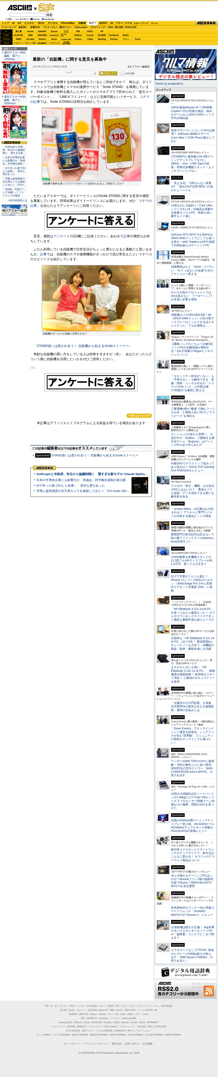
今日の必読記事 (73, 1031)
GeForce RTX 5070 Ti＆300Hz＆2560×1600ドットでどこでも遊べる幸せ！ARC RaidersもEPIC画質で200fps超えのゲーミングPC (193, 240)
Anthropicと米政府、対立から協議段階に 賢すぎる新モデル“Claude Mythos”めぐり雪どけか (102, 474)
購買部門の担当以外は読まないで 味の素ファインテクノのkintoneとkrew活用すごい (194, 538)
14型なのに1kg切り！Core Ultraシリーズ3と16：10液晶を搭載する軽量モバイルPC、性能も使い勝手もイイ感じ (192, 211)
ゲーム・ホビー (47, 7)
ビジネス (29, 23)
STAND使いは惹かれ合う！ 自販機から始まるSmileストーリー (94, 455)
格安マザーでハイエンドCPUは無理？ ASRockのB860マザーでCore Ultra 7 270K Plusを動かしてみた (193, 136)
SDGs (111, 27)
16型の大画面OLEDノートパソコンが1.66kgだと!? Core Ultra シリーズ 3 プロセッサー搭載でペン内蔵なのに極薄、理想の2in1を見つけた (193, 801)
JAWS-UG (83, 1014)
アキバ (119, 23)
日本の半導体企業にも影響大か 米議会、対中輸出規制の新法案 (81, 480)
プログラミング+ (98, 27)
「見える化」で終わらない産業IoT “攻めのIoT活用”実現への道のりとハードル (192, 186)
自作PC (103, 23)
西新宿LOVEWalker (99, 1035)
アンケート (61, 236)
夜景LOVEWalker (118, 1035)
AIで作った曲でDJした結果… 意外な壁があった (70, 485)
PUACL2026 (131, 27)
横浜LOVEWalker (80, 1035)
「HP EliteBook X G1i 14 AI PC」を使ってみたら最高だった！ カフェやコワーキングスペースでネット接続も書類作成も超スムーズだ (193, 614)
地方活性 (119, 27)
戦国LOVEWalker (173, 1035)
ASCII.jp (19, 7)
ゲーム (154, 23)
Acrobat (30, 39)
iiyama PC (103, 1010)
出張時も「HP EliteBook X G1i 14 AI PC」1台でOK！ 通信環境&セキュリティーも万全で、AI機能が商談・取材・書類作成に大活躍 (192, 643)
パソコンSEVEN (66, 31)
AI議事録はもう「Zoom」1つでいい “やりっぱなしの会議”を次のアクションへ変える (192, 270)
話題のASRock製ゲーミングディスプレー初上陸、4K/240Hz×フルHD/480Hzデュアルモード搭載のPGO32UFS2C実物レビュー (192, 826)
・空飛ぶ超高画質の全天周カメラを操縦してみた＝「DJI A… (14, 181)
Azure (54, 39)
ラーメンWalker (43, 1035)
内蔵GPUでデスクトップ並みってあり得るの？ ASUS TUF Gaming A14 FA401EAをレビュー (193, 467)
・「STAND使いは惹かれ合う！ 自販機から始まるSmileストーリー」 (81, 346)
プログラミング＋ (127, 1026)
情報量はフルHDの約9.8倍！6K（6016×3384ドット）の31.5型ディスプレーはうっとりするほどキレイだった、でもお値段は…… (192, 320)
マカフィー (18, 43)
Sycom (54, 31)
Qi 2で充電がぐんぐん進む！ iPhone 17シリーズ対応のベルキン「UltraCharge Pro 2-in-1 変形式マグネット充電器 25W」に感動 (192, 583)
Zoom (137, 39)
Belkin (126, 35)
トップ (5, 23)
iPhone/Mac (68, 23)
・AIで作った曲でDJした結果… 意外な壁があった (14, 171)
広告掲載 (147, 1043)
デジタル (53, 23)
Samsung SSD (65, 1022)
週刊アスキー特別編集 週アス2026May (15, 56)
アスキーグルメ (50, 27)
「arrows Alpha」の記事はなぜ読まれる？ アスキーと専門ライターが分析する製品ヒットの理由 (192, 512)
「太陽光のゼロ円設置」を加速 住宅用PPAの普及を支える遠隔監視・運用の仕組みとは (192, 706)
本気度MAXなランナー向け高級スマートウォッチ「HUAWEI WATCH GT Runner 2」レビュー (193, 911)
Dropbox (78, 39)
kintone (42, 39)
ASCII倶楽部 (206, 23)
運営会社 (117, 1043)
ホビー (92, 23)
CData (90, 39)
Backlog (102, 39)
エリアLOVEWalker (61, 1035)
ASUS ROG (42, 35)
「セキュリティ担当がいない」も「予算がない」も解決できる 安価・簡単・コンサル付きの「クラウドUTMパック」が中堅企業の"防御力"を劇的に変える (192, 383)
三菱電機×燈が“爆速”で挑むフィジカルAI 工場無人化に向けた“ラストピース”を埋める (193, 412)
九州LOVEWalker (136, 1035)
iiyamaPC (42, 31)
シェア (68, 72)
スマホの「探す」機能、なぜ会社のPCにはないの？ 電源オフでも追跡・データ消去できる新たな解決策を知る (192, 491)
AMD (30, 35)
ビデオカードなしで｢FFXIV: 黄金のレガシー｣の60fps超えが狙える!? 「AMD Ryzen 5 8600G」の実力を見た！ (192, 955)
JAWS (18, 39)
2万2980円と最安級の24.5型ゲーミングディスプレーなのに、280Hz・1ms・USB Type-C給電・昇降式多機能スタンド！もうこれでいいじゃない (192, 163)
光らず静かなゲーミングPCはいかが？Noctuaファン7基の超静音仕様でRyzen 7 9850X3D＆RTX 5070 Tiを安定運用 (192, 881)
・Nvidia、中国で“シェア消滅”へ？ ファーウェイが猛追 (14, 192)
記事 (126, 236)
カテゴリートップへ (139, 416)
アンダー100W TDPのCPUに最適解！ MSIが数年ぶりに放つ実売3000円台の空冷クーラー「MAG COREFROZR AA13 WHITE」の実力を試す (192, 768)
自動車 (82, 23)
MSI (78, 31)
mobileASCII (120, 1031)
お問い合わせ (132, 1043)
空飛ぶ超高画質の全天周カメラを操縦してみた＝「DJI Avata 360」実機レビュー (92, 491)
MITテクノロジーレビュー (140, 1031)
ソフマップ (54, 43)
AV (112, 23)
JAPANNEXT (42, 43)
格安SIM (22, 27)
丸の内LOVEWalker (154, 1035)
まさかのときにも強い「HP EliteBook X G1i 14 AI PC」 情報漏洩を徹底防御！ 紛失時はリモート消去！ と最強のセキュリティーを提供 (193, 674)
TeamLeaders (81, 27)
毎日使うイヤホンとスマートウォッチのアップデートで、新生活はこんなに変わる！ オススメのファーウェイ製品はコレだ (193, 855)
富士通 (18, 31)
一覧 (94, 73)
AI (13, 23)
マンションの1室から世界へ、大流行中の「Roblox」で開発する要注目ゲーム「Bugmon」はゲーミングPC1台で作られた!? (193, 440)
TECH (40, 23)
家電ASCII (35, 27)
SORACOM (97, 1022)
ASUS (90, 31)
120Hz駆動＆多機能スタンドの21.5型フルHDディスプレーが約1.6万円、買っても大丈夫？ (191, 560)
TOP (47, 1006)
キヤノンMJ (30, 43)
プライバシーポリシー (96, 1043)
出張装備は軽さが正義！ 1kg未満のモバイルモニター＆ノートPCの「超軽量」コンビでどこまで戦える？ (192, 932)
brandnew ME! (66, 43)
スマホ (128, 23)
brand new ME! (129, 1018)
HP (102, 31)
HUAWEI (102, 35)
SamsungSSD (64, 35)
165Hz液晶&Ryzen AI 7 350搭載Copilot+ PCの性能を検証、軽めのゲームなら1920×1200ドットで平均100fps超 (192, 113)
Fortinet (114, 39)
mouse (30, 31)
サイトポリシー (72, 1043)
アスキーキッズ (8, 27)
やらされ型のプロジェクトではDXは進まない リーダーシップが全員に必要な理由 (191, 296)
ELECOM (18, 35)
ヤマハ (126, 39)
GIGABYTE (54, 35)
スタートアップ (141, 23)
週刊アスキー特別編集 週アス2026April (15, 100)
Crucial (90, 35)
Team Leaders (110, 1026)
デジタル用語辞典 (104, 1031)
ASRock (78, 35)
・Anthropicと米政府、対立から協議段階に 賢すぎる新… (14, 149)
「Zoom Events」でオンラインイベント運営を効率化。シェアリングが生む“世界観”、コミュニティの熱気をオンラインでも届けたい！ (192, 735)
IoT (19, 23)
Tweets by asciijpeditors (169, 83)
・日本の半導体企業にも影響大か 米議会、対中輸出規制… (14, 160)
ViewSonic (114, 35)
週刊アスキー (65, 27)
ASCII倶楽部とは (17, 200)
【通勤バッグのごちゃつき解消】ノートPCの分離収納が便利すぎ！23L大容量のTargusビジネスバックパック (192, 349)
